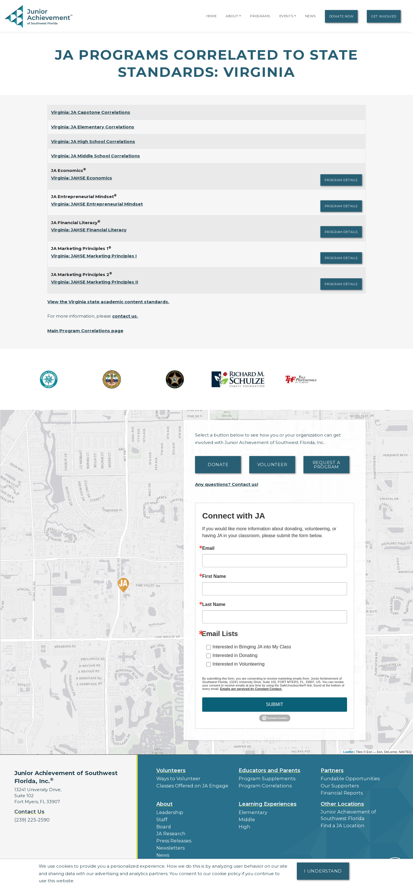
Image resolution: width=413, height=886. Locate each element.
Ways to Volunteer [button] (176, 778)
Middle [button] (246, 817)
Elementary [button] (251, 810)
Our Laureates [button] (172, 856)
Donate (218, 464)
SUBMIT (274, 704)
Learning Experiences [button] (268, 802)
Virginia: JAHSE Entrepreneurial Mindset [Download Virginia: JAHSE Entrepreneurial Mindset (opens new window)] (97, 204)
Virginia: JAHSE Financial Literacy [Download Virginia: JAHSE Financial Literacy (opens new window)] (88, 229)
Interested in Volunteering (238, 664)
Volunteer (272, 464)
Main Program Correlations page (85, 330)
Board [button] (163, 823)
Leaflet (348, 752)
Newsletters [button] (169, 843)
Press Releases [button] (172, 837)
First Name (214, 576)
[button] (240, 16)
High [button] (244, 823)
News (310, 16)
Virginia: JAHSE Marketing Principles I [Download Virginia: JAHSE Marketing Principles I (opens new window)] (94, 256)
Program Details (341, 180)
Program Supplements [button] (264, 778)
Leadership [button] (168, 810)
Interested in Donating (235, 655)
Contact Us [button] (29, 812)
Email (208, 548)
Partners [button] (332, 770)
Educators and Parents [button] (269, 770)
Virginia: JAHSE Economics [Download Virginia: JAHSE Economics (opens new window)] (81, 178)
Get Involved (383, 16)
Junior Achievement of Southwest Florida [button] (345, 813)
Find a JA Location (341, 822)
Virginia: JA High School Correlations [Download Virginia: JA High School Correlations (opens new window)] (93, 141)
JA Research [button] (170, 830)
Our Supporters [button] (338, 785)
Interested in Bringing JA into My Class (252, 646)
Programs (260, 16)
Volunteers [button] (171, 770)
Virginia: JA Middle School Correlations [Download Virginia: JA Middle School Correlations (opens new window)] (95, 156)
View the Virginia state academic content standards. (108, 301)
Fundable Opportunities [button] (347, 778)
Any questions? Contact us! (226, 484)
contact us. (125, 316)
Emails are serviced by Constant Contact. (251, 689)
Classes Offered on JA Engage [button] (189, 785)
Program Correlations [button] (262, 785)
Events (286, 16)
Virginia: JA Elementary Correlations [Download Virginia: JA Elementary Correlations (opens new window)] (92, 127)
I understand (323, 871)
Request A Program (326, 465)
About (232, 16)
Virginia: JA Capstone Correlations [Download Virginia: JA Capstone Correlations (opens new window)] (90, 112)
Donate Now (341, 16)
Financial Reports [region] (340, 791)
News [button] (162, 850)
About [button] (164, 802)
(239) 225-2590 (30, 819)
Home (211, 16)
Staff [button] (161, 817)
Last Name (213, 604)
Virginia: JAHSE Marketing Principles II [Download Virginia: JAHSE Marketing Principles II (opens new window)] (94, 282)
